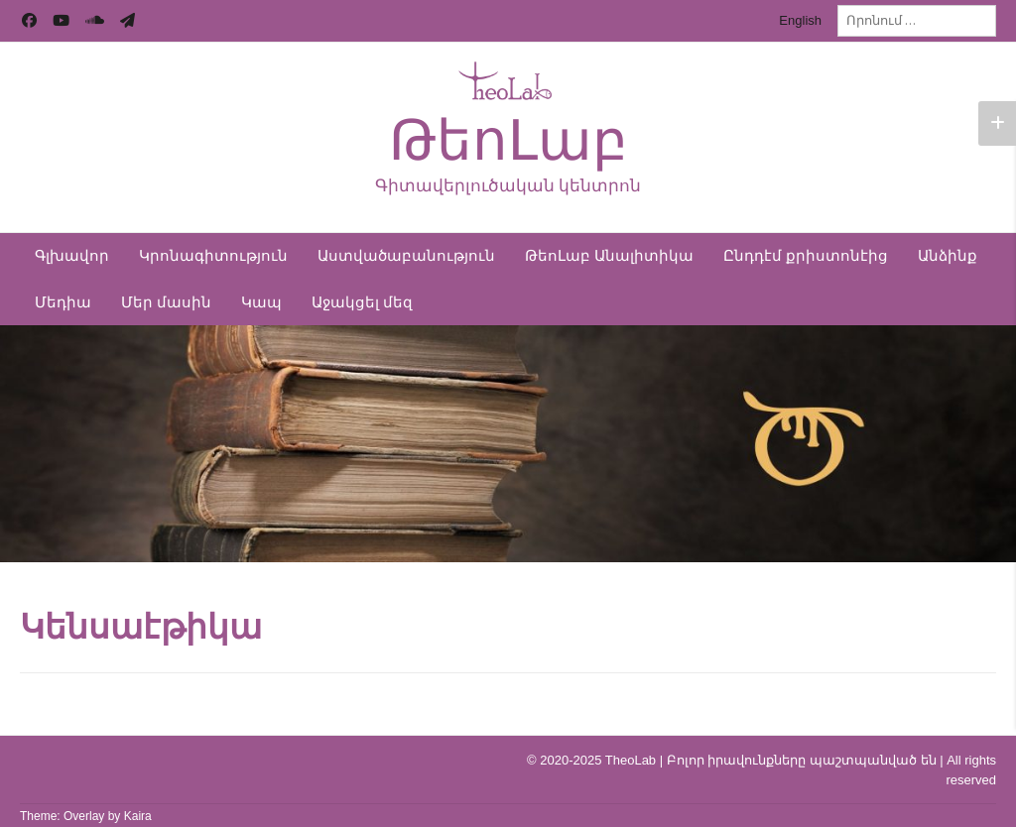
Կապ (261, 302)
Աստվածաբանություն (406, 256)
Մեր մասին (166, 302)
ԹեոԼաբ (508, 140)
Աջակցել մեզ (362, 302)
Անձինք (947, 256)
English (800, 20)
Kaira (138, 816)
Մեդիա (63, 302)
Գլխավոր (72, 256)
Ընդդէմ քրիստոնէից (805, 256)
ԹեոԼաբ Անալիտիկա (609, 256)
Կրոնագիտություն (213, 256)
